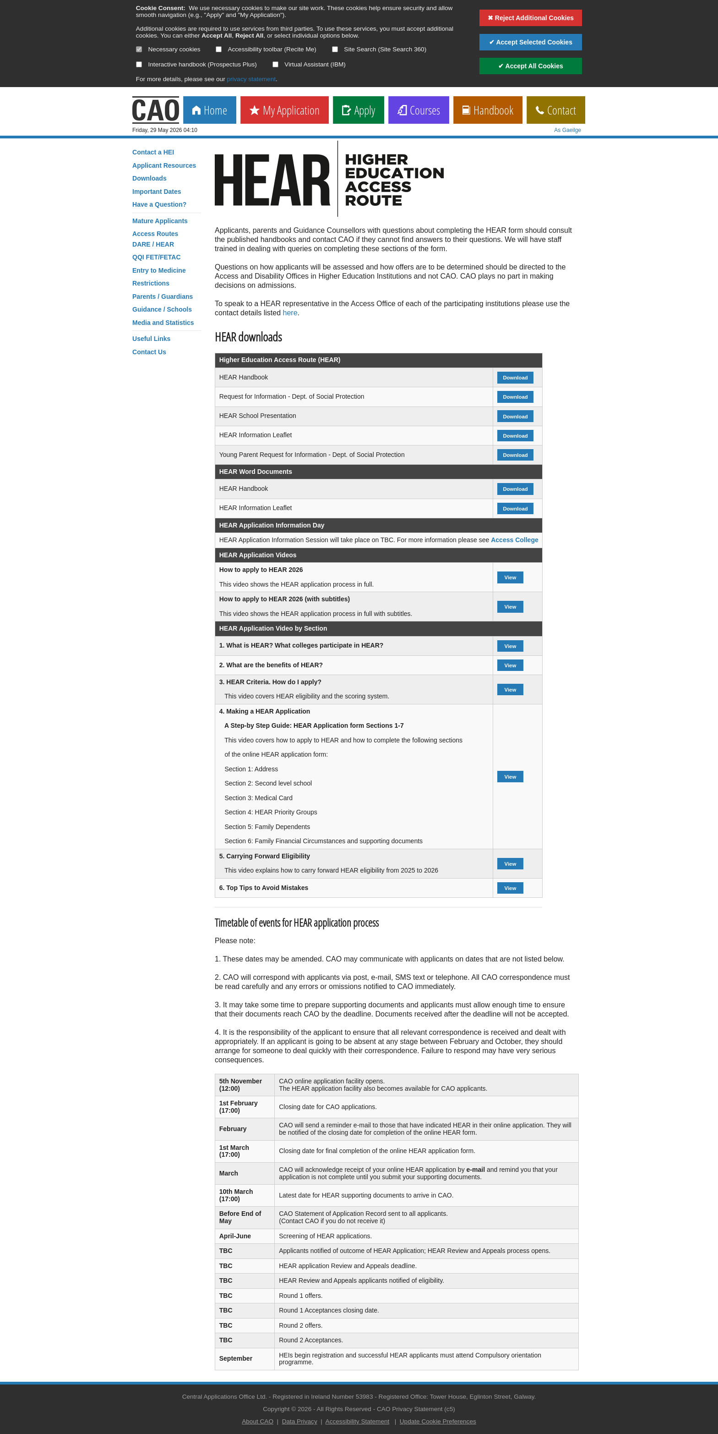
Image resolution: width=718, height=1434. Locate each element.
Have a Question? (159, 204)
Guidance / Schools (162, 309)
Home (209, 110)
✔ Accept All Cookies (530, 66)
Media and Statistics (163, 322)
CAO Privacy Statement (410, 1409)
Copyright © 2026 (287, 1409)
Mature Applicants (160, 221)
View (510, 577)
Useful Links (151, 338)
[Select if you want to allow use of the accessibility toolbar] (219, 49)
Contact (556, 110)
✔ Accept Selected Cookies (530, 42)
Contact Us (149, 352)
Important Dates (156, 191)
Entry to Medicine (159, 270)
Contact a (153, 152)
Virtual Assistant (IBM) (309, 64)
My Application (285, 110)
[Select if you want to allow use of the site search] (335, 49)
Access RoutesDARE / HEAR (155, 238)
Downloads (149, 178)
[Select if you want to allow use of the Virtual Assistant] (275, 64)
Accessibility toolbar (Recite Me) (266, 49)
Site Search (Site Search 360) (379, 49)
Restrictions (150, 283)
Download (515, 377)
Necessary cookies (168, 49)
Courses (418, 110)
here (290, 313)
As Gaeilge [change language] (567, 130)
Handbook (487, 110)
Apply (358, 110)
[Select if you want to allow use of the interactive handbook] (139, 64)
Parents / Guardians (162, 296)
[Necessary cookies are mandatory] (139, 49)
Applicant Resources (164, 165)
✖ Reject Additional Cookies (531, 18)
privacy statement (251, 79)
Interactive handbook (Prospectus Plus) (196, 64)
